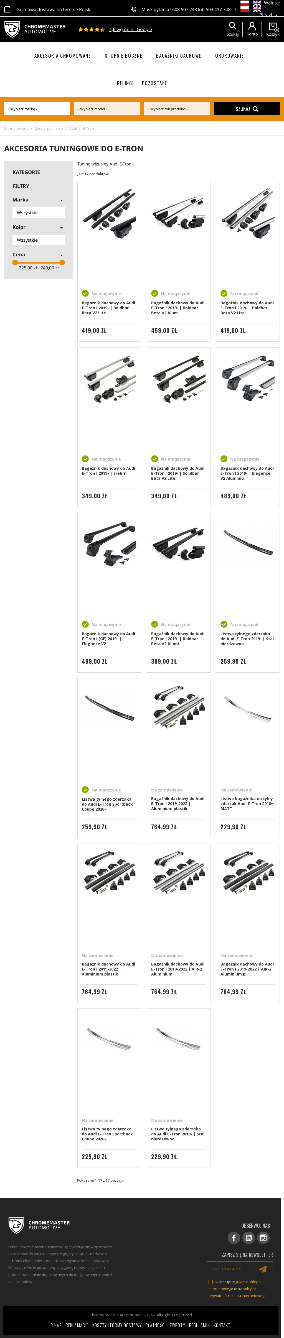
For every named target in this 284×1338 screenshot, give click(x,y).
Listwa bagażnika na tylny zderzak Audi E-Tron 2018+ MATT (246, 803)
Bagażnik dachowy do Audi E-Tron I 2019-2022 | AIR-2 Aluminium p (247, 969)
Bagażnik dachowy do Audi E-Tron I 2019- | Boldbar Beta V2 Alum (177, 307)
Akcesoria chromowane (62, 55)
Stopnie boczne (124, 55)
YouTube (248, 1237)
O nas (56, 1325)
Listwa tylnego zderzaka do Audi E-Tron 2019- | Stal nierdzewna (247, 638)
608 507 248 (184, 8)
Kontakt (222, 1325)
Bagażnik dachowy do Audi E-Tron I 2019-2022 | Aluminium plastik (177, 803)
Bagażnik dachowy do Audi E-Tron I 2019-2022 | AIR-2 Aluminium (177, 969)
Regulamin (199, 1325)
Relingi (125, 83)
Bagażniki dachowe (178, 55)
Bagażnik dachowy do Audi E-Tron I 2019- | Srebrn (108, 471)
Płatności (156, 1325)
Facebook (234, 1237)
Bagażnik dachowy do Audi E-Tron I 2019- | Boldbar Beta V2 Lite (108, 307)
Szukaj (247, 108)
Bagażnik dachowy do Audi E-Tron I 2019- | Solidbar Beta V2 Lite (177, 473)
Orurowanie (229, 55)
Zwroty (177, 1325)
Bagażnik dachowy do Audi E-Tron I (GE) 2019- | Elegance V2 (108, 638)
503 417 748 (218, 8)
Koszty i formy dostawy (117, 1325)
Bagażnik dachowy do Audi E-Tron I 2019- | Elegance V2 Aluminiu (247, 473)
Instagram (263, 1237)
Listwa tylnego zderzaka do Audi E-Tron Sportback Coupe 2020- (107, 804)
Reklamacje (77, 1325)
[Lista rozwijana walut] (269, 11)
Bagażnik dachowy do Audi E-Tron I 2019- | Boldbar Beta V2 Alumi (177, 638)
